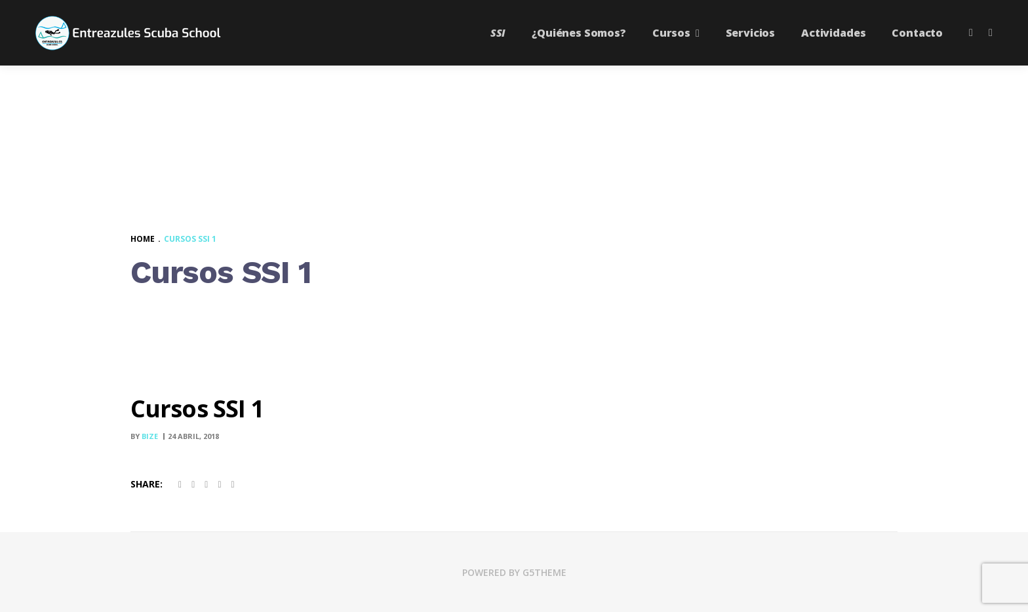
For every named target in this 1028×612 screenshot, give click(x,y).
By (145, 436)
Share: (146, 484)
